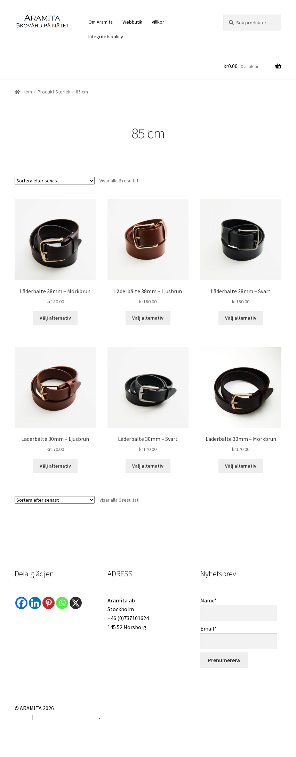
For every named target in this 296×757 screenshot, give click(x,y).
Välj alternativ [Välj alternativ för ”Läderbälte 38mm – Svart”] (240, 318)
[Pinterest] (48, 603)
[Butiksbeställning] (55, 180)
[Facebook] (21, 603)
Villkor (158, 22)
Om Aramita (100, 22)
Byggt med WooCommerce (67, 716)
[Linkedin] (35, 603)
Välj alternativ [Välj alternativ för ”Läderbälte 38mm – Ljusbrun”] (147, 318)
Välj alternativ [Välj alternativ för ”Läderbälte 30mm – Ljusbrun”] (55, 466)
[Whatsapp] (62, 603)
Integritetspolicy (105, 36)
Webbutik (132, 22)
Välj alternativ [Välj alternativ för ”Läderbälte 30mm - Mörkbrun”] (240, 466)
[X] (76, 603)
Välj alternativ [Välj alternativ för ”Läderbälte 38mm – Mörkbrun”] (55, 318)
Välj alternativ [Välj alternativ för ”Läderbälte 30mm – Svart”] (147, 466)
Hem (27, 92)
